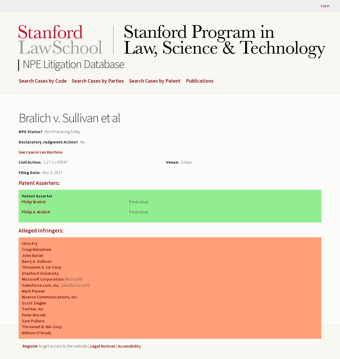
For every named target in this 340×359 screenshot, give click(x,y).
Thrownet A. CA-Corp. (42, 267)
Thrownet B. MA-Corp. (42, 326)
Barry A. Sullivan (37, 261)
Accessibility (129, 346)
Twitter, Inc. (33, 308)
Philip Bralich (34, 201)
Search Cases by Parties (98, 81)
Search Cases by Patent (155, 81)
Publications (200, 81)
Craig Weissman (36, 249)
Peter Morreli (34, 315)
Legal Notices (102, 346)
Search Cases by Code (43, 81)
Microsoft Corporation (43, 279)
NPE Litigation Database (73, 64)
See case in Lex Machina (40, 152)
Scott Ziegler (34, 303)
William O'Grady (37, 332)
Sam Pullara (33, 320)
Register (30, 346)
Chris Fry (30, 243)
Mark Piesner (33, 291)
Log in (325, 6)
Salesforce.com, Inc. (41, 285)
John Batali (32, 255)
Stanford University (40, 273)
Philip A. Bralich (36, 211)
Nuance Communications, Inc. (50, 296)
